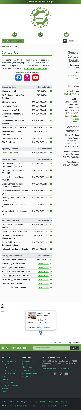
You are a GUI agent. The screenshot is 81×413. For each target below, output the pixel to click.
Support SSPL (40, 402)
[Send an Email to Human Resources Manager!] (51, 177)
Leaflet (53, 343)
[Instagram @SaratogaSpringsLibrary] (40, 34)
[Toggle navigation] (73, 41)
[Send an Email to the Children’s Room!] (51, 101)
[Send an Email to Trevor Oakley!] (51, 242)
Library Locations (9, 370)
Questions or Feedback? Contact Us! (55, 369)
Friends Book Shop (10, 153)
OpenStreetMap (65, 343)
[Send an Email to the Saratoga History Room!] (51, 138)
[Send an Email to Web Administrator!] (51, 211)
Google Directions (71, 116)
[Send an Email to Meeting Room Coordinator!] (51, 197)
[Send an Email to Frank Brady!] (51, 263)
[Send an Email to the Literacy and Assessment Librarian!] (51, 113)
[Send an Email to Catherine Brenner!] (51, 224)
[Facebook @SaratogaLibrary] (14, 34)
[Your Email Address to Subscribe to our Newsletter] (51, 348)
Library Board (27, 367)
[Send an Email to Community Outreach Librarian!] (51, 190)
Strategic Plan (28, 370)
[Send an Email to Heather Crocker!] (51, 271)
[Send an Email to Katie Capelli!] (51, 267)
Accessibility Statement (58, 402)
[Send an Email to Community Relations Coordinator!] (51, 163)
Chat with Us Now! (71, 94)
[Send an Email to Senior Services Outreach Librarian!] (51, 183)
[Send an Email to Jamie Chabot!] (51, 231)
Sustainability (7, 391)
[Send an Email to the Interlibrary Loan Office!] (51, 109)
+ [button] (2, 304)
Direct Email (43, 263)
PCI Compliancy (8, 406)
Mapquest (46, 327)
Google (39, 327)
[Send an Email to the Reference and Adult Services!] (51, 127)
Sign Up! (75, 348)
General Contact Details (73, 56)
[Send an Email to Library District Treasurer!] (51, 204)
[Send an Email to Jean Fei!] (51, 283)
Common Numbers (72, 129)
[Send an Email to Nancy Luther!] (51, 287)
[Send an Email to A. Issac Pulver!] (51, 249)
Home (5, 46)
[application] (40, 323)
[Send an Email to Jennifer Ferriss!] (51, 235)
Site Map (64, 406)
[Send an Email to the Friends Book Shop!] (51, 152)
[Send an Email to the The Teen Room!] (51, 142)
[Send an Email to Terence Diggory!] (51, 279)
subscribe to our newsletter (35, 68)
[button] (65, 41)
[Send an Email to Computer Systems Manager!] (51, 170)
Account (8, 41)
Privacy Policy (22, 406)
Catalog (19, 41)
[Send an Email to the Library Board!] (51, 259)
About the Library (9, 361)
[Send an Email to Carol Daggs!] (51, 275)
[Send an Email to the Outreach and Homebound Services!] (51, 120)
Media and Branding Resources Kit (44, 406)
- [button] (2, 310)
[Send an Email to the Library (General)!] (51, 91)
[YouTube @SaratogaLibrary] (66, 34)
